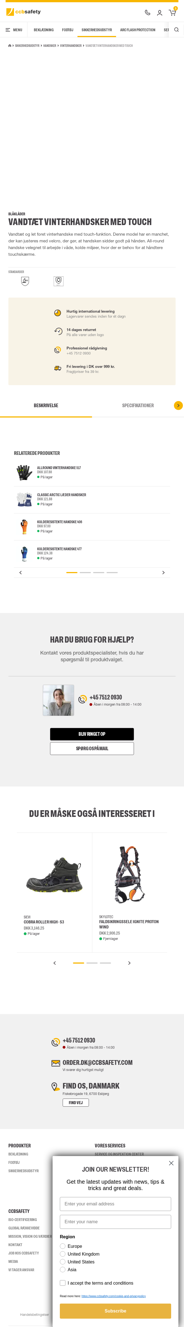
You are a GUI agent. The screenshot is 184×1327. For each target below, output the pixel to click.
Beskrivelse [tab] (46, 405)
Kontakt (15, 1246)
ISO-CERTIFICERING (22, 1221)
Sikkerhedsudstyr (97, 30)
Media (13, 1262)
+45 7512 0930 (110, 698)
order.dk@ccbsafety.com (97, 1062)
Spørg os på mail (92, 747)
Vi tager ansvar (21, 1271)
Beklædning (44, 30)
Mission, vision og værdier (30, 1237)
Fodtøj (67, 30)
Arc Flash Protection (137, 30)
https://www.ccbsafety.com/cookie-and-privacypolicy (114, 1296)
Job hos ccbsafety (23, 1254)
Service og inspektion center (119, 1155)
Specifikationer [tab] (138, 405)
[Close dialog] (171, 1163)
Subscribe (115, 1311)
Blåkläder (16, 214)
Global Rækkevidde (24, 1229)
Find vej (67, 1103)
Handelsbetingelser (34, 1316)
